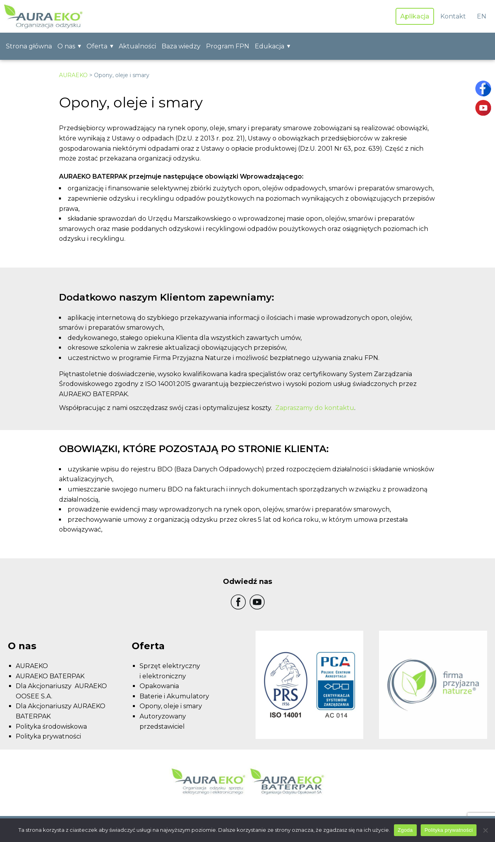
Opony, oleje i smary (171, 706)
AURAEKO (73, 75)
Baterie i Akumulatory (174, 696)
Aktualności (137, 46)
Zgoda (405, 830)
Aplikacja (414, 16)
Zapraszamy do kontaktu (314, 408)
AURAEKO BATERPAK (50, 676)
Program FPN (227, 46)
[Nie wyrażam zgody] (485, 830)
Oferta (96, 46)
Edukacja (269, 46)
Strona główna (29, 46)
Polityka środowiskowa (51, 726)
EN (481, 16)
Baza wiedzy (181, 46)
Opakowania (159, 686)
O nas (66, 46)
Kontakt (453, 16)
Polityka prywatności (48, 736)
